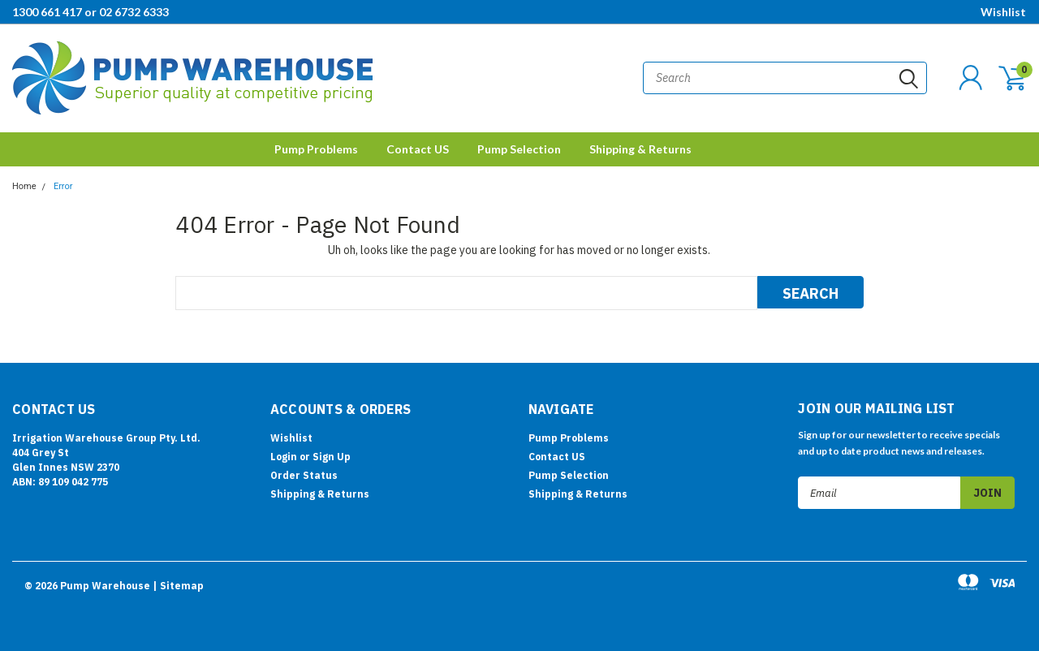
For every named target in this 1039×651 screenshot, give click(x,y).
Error (63, 186)
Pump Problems (316, 149)
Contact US (417, 149)
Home (24, 186)
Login (283, 457)
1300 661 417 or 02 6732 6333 (90, 12)
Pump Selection (519, 149)
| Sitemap (178, 586)
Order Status (304, 475)
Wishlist (1003, 12)
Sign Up (332, 457)
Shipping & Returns (640, 149)
